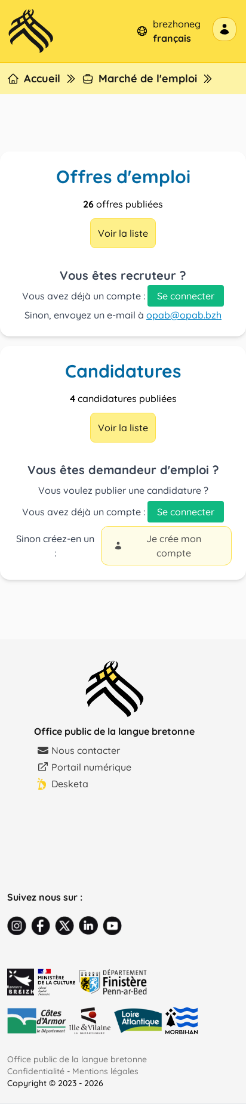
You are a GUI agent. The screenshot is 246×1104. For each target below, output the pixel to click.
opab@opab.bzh (184, 315)
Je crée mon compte (157, 546)
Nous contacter (78, 750)
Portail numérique (84, 767)
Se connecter (185, 296)
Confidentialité (35, 1071)
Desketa (62, 784)
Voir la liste (123, 233)
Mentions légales (105, 1071)
